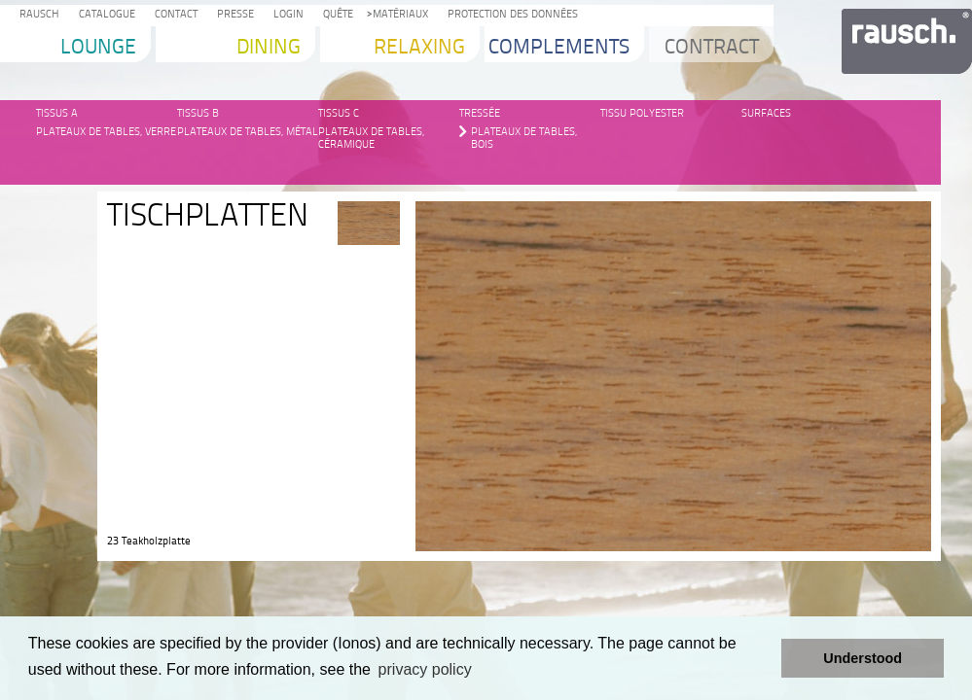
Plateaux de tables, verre (106, 131)
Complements (559, 48)
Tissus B (198, 113)
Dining (268, 48)
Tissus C (338, 113)
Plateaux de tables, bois (524, 133)
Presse (232, 15)
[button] (761, 658)
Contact (173, 15)
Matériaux (397, 15)
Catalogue (104, 15)
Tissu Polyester (642, 113)
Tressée (479, 113)
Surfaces (766, 113)
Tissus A (57, 113)
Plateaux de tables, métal (247, 131)
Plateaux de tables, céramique (371, 133)
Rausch (36, 15)
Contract (712, 48)
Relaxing (419, 48)
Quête (335, 15)
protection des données (510, 15)
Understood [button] (862, 658)
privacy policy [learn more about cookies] (425, 669)
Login (286, 15)
